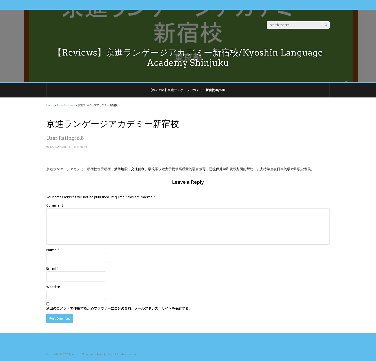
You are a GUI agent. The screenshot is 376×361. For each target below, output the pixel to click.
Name (51, 250)
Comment (54, 205)
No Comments (60, 146)
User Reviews (66, 105)
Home (50, 105)
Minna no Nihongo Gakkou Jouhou (91, 354)
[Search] (326, 25)
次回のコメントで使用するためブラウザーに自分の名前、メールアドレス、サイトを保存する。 (119, 308)
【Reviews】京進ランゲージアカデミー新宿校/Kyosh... (188, 90)
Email (51, 268)
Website (53, 286)
